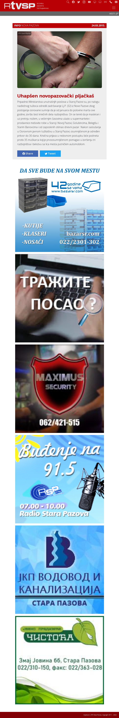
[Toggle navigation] (113, 7)
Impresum (86, 715)
